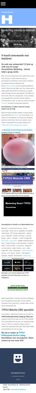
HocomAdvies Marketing (18, 389)
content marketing (27, 250)
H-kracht (4, 103)
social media (13, 241)
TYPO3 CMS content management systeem (14, 125)
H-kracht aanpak (11, 86)
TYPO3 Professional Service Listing (13, 334)
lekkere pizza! (27, 255)
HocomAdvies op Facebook (18, 376)
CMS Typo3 (4, 241)
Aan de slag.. (18, 44)
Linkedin (18, 379)
